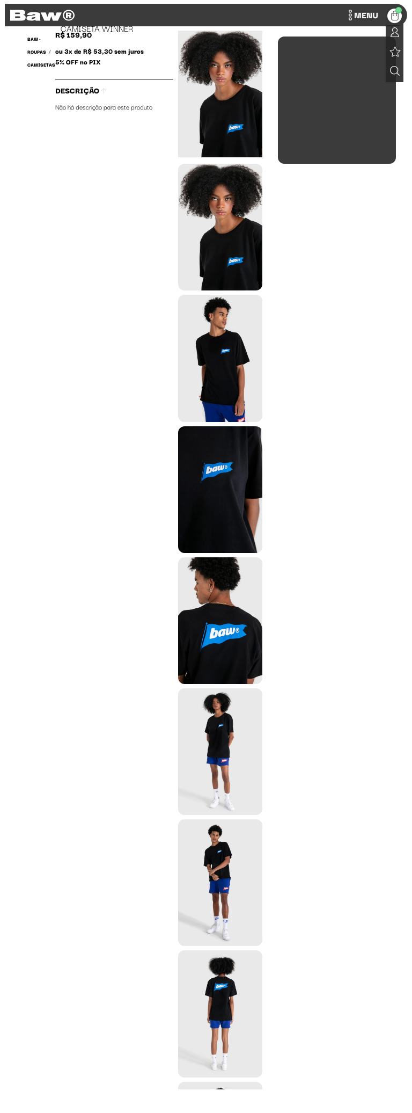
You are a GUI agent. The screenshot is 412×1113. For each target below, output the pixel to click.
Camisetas (41, 64)
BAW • (34, 38)
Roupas (36, 51)
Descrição (80, 90)
